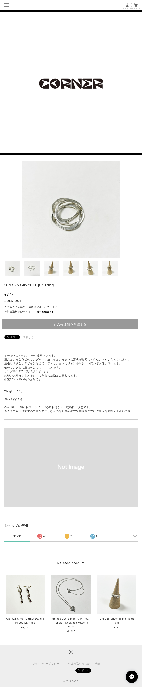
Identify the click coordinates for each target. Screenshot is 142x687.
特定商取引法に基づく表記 (84, 663)
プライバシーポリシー (46, 663)
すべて (17, 536)
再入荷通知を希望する (70, 324)
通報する (28, 337)
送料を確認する (45, 311)
